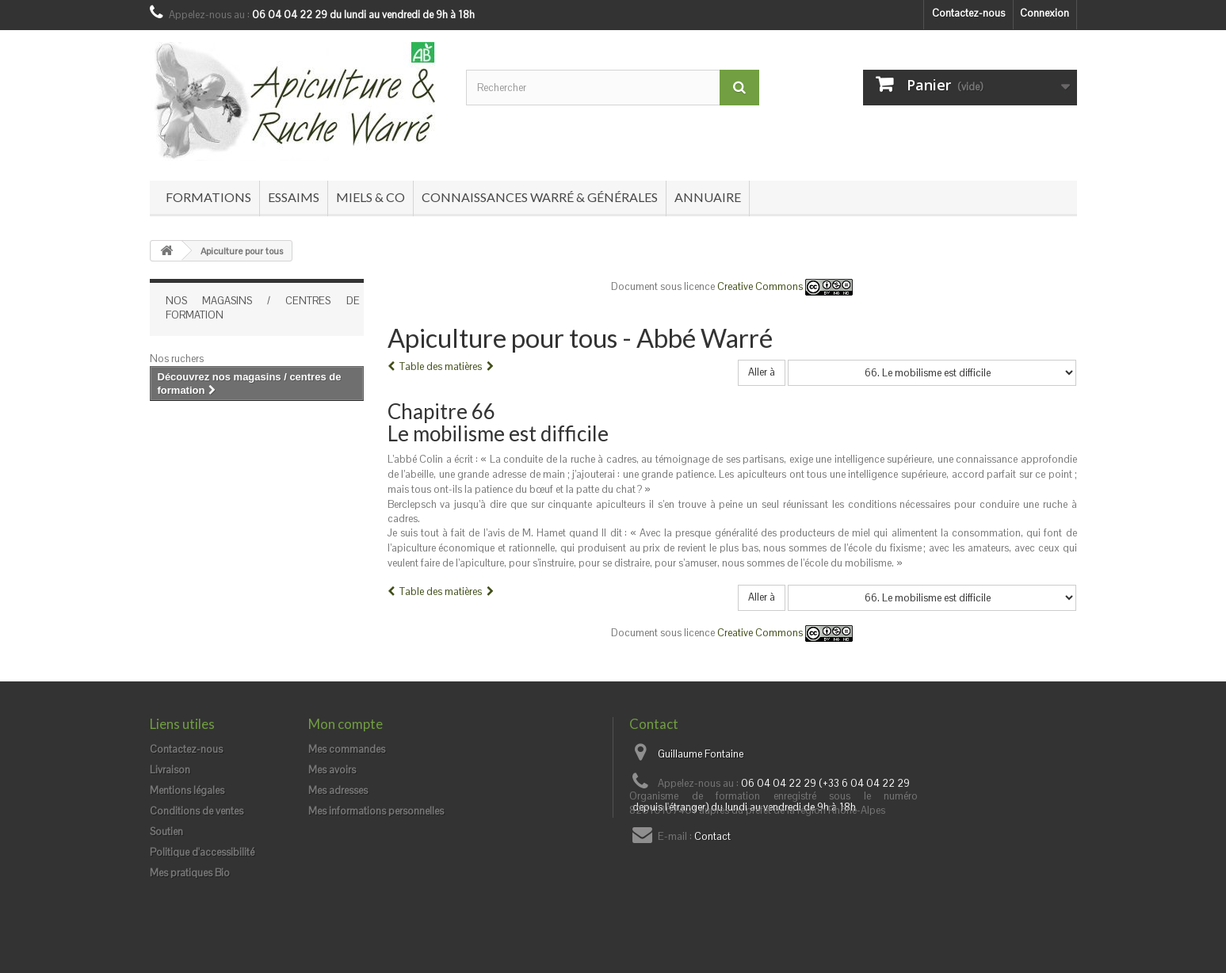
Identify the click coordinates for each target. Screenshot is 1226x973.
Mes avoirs (332, 769)
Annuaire (707, 196)
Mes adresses (338, 790)
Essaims (293, 196)
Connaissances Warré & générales (540, 196)
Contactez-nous (968, 13)
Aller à (761, 372)
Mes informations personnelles (376, 811)
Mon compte (345, 723)
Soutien (166, 831)
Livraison (170, 769)
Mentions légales (187, 790)
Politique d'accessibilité (202, 852)
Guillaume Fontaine (700, 754)
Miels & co (370, 196)
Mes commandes (346, 749)
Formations (208, 196)
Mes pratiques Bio (190, 873)
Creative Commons (785, 286)
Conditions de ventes (196, 811)
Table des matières (440, 366)
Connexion (1044, 13)
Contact (712, 836)
